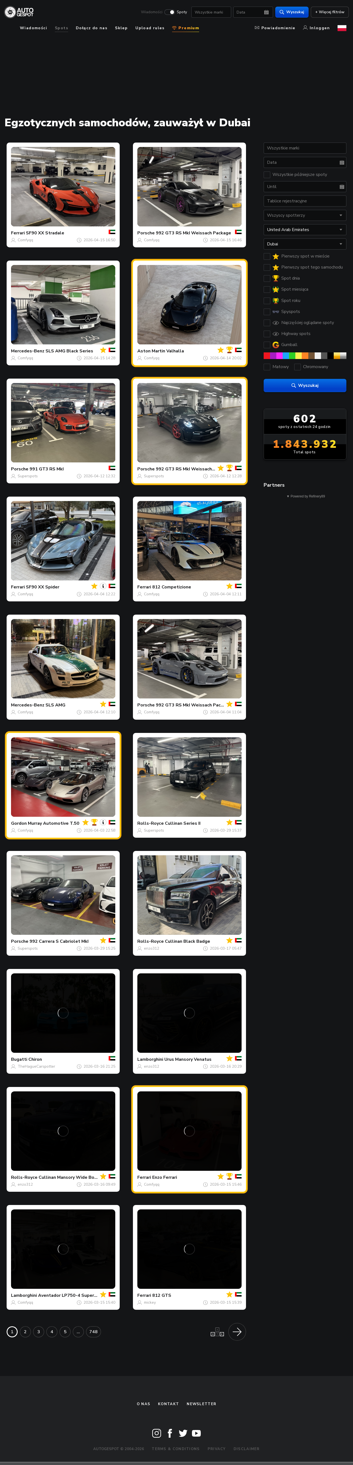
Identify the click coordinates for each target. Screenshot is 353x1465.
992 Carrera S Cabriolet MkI (59, 941)
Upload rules (149, 28)
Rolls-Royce (150, 823)
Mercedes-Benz (27, 351)
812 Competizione (171, 587)
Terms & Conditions (176, 1449)
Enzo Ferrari (164, 1177)
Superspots (28, 476)
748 (93, 1332)
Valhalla (175, 351)
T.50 (74, 823)
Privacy (217, 1449)
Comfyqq (25, 240)
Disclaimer (247, 1449)
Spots (61, 28)
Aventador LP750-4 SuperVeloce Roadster (84, 1295)
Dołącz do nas (91, 28)
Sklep (121, 28)
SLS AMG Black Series (69, 351)
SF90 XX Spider (42, 587)
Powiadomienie (275, 28)
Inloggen (316, 28)
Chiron (35, 1059)
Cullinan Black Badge (187, 941)
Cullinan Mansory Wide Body (69, 1177)
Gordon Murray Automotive (40, 823)
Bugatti (19, 1059)
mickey (150, 1302)
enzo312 (151, 948)
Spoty (179, 13)
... (78, 1332)
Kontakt (168, 1404)
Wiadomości (149, 13)
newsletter (201, 1404)
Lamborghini (150, 1059)
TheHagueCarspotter (36, 1066)
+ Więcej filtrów (327, 12)
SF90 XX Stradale (45, 233)
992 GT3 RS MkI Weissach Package (193, 233)
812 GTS (161, 1295)
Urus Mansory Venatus (188, 1059)
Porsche (146, 233)
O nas (144, 1404)
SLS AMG (55, 705)
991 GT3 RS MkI (47, 469)
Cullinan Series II (182, 823)
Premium (185, 28)
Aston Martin (151, 351)
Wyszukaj (289, 12)
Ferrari (18, 233)
